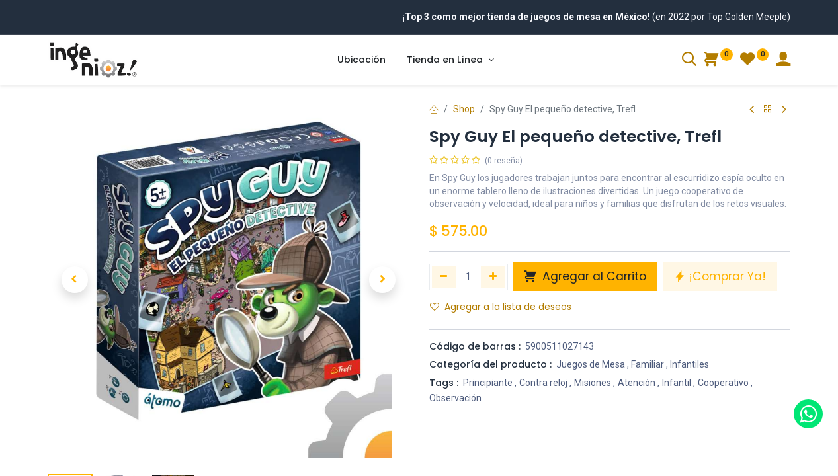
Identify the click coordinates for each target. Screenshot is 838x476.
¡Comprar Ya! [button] (720, 276)
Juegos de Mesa (590, 364)
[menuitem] (361, 60)
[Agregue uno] (493, 277)
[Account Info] (783, 61)
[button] (75, 280)
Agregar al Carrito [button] (585, 276)
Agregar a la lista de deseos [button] (500, 306)
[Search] (689, 61)
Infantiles (689, 364)
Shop (464, 109)
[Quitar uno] (444, 277)
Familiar (647, 364)
